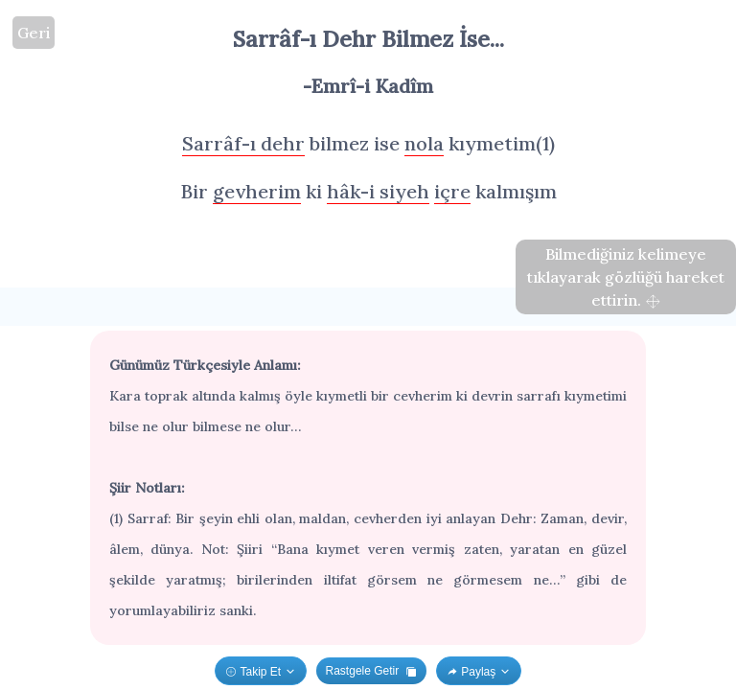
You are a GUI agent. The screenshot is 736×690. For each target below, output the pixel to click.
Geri (33, 32)
